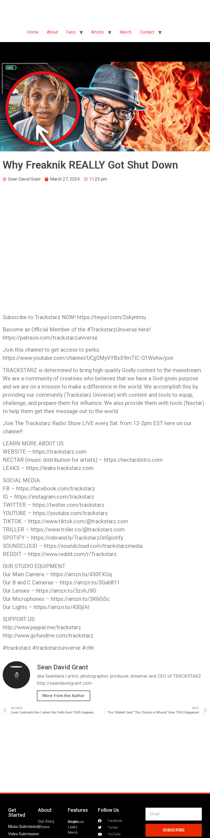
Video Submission (23, 834)
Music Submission (23, 826)
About (52, 32)
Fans (70, 32)
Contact (147, 32)
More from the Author (63, 695)
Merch (125, 32)
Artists (97, 32)
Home (33, 32)
